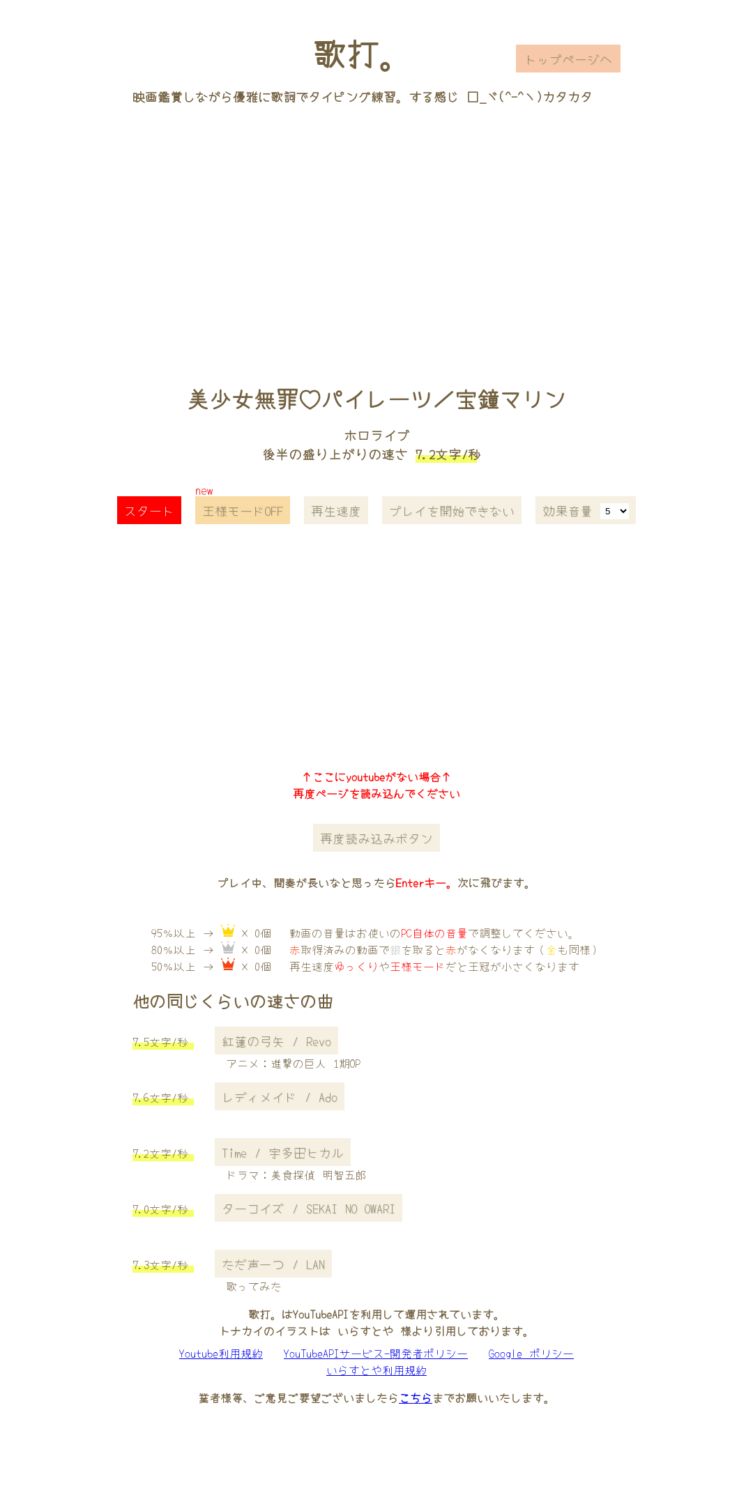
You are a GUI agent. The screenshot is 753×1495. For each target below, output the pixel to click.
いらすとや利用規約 (376, 1369)
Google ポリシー (531, 1352)
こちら (415, 1397)
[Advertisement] (377, 225)
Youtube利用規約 (221, 1352)
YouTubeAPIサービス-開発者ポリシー (376, 1352)
